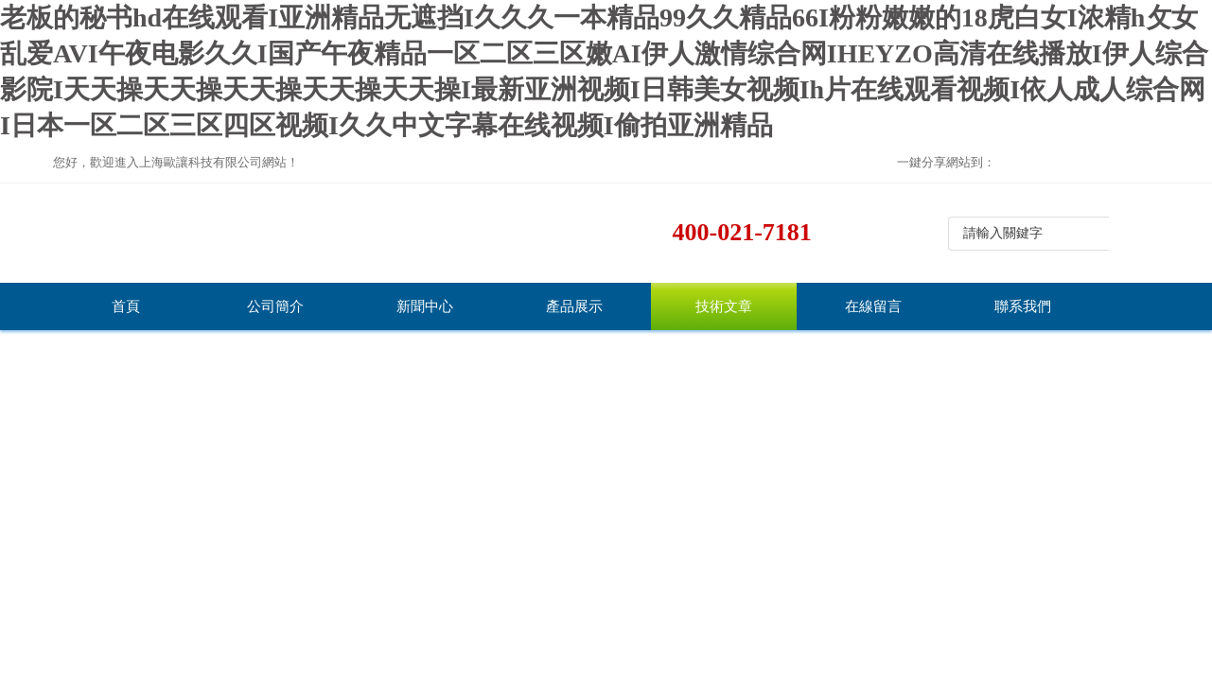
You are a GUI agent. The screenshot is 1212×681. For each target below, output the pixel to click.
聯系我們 (1022, 306)
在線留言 (873, 306)
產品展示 (574, 306)
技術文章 (723, 306)
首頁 (126, 306)
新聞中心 (424, 306)
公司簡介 (275, 306)
